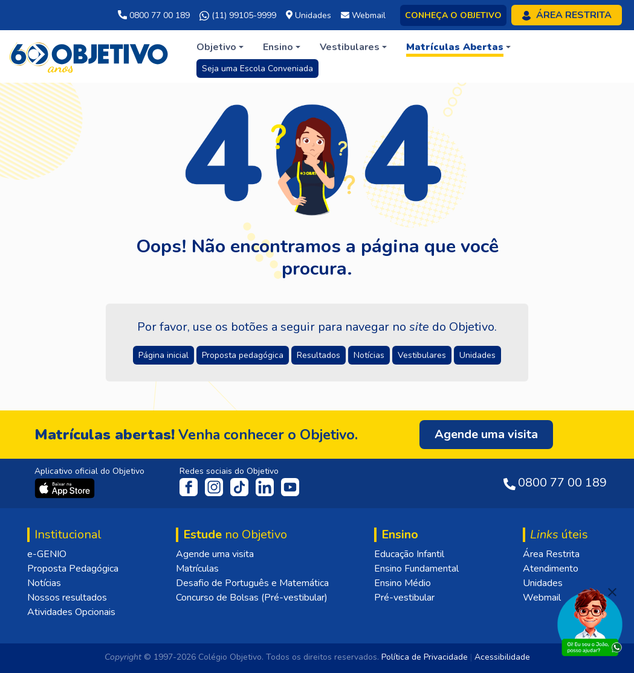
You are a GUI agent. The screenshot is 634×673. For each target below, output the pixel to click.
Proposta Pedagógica (72, 568)
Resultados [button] (318, 355)
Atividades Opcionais (71, 612)
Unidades (543, 583)
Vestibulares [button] (422, 355)
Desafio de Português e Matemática (252, 583)
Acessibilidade (502, 657)
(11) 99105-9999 (237, 16)
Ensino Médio (402, 583)
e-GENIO (46, 554)
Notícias (44, 583)
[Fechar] (612, 592)
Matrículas (197, 568)
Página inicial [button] (163, 355)
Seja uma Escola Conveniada (257, 68)
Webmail (542, 597)
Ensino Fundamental (416, 568)
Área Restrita (551, 554)
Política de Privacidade (424, 657)
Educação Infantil (409, 554)
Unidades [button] (477, 355)
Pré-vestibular (404, 597)
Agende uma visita (215, 554)
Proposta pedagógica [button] (242, 355)
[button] (220, 47)
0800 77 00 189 (154, 15)
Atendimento (550, 568)
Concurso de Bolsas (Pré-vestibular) (252, 597)
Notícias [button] (369, 355)
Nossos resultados (67, 597)
